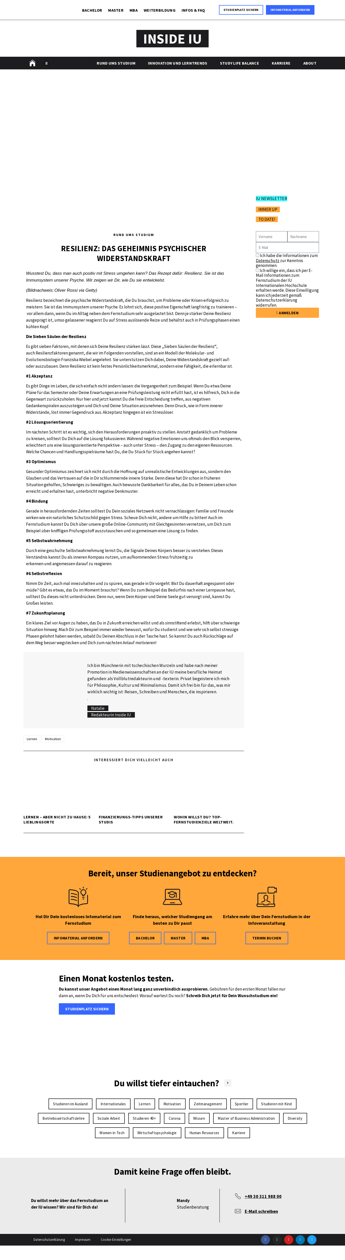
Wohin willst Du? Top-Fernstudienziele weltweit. (203, 819)
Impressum (83, 1254)
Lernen (32, 739)
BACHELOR (92, 10)
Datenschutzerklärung (49, 1254)
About (310, 63)
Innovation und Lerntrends (177, 63)
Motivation (53, 739)
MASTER (116, 10)
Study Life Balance (239, 63)
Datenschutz (267, 260)
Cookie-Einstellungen (116, 1254)
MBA (134, 10)
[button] (46, 63)
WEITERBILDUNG (160, 10)
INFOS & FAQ (193, 10)
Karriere (281, 63)
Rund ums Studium (116, 63)
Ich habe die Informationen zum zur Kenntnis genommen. (287, 260)
